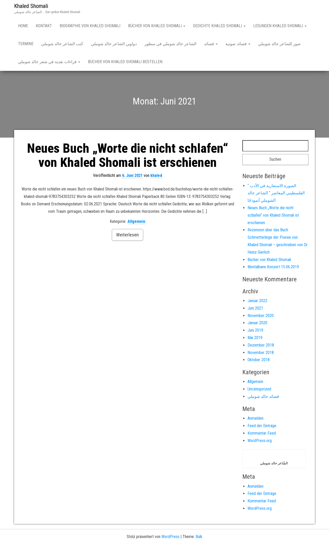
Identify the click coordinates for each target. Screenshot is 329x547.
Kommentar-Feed (262, 433)
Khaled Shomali (31, 6)
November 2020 (261, 315)
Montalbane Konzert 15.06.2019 (273, 266)
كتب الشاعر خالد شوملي (62, 43)
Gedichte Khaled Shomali (219, 25)
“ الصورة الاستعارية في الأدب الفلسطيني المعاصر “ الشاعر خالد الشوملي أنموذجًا (276, 193)
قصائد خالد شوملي (263, 396)
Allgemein (136, 221)
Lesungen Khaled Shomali (280, 25)
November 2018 (261, 352)
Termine (25, 43)
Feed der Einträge (262, 425)
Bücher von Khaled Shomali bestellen (125, 61)
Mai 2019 (255, 337)
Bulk (199, 536)
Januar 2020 (257, 322)
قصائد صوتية (237, 43)
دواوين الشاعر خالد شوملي (114, 43)
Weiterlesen (127, 234)
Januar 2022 (257, 300)
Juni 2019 (255, 330)
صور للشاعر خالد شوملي (279, 43)
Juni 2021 (255, 308)
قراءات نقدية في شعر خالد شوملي (49, 61)
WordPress (170, 536)
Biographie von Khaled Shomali (90, 25)
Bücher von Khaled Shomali (156, 25)
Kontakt (44, 25)
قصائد (211, 43)
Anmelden (255, 418)
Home (23, 25)
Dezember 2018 (261, 345)
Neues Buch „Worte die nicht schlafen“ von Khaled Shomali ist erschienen (127, 155)
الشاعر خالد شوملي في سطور (170, 43)
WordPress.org (260, 440)
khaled (156, 175)
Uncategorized (259, 389)
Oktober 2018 (259, 359)
